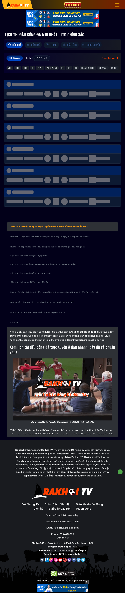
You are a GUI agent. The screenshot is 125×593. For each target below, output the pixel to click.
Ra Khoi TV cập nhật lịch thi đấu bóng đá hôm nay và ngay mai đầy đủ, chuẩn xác (50, 236)
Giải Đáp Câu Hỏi (59, 508)
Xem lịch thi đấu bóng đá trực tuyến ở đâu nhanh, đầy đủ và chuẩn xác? (49, 226)
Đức (26, 68)
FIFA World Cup (88, 68)
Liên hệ (38, 508)
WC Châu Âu (52, 68)
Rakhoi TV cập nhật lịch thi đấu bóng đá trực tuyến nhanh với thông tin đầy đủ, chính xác (54, 292)
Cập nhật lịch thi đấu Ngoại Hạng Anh (28, 255)
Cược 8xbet (72, 5)
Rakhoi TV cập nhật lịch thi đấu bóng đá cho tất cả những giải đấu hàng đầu (47, 246)
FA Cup (114, 68)
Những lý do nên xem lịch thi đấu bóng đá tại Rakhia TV (37, 312)
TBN (18, 68)
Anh (10, 68)
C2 (69, 68)
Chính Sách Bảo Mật (58, 504)
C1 (62, 68)
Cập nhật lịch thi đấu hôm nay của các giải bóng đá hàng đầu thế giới (44, 264)
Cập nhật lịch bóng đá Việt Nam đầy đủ (29, 282)
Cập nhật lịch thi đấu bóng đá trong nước (30, 273)
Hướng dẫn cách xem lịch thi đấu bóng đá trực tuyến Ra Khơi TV (42, 302)
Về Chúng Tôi (31, 504)
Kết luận (14, 322)
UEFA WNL (103, 68)
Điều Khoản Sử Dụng (89, 504)
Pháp (40, 68)
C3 (76, 68)
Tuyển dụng (83, 508)
